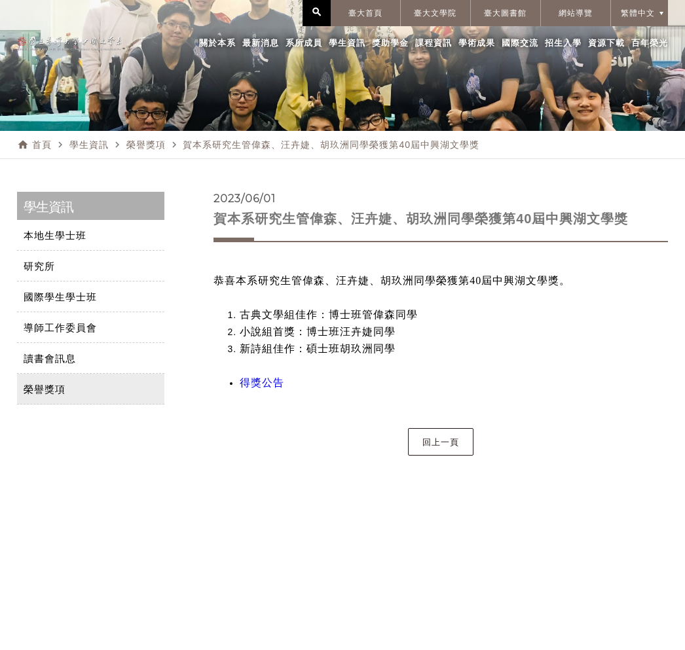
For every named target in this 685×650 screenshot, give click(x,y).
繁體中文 (638, 13)
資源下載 (606, 43)
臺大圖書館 (505, 13)
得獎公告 (262, 382)
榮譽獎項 (146, 144)
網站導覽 (576, 13)
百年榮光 (649, 43)
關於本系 (217, 43)
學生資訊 (347, 43)
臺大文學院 (435, 13)
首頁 (42, 144)
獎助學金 (390, 43)
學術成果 (476, 43)
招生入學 (563, 43)
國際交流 (520, 43)
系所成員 (304, 43)
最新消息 (260, 43)
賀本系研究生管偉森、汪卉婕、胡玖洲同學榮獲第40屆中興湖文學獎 (331, 144)
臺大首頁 (365, 13)
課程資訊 (433, 43)
